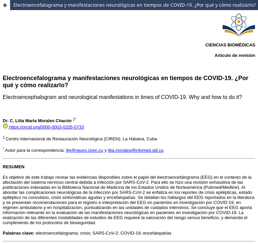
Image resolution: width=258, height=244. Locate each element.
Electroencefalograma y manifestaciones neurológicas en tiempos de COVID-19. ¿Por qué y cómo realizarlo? (134, 5)
